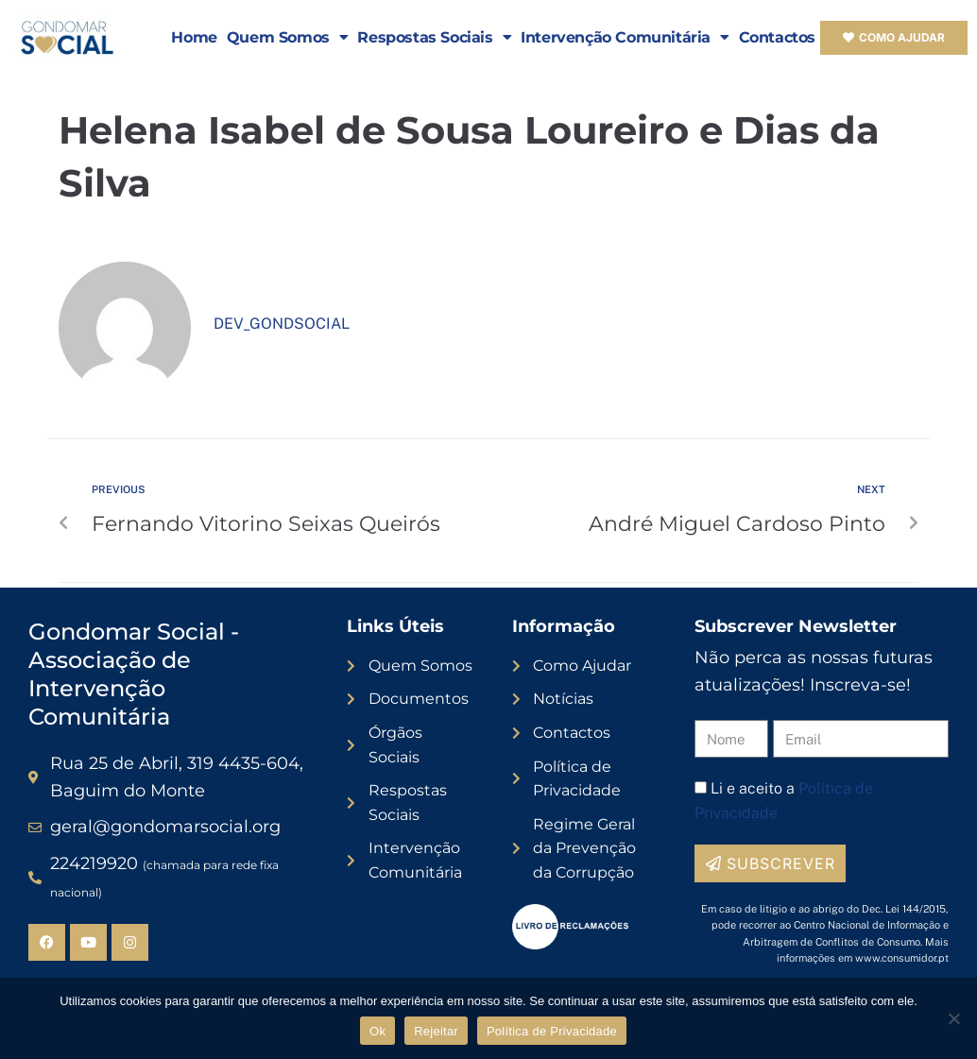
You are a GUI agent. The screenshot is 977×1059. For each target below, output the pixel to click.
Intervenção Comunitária (624, 38)
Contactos (777, 37)
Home (193, 37)
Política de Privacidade (552, 1031)
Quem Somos (288, 38)
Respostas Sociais (434, 38)
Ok (377, 1031)
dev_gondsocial (282, 324)
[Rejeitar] (953, 1018)
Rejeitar (436, 1031)
